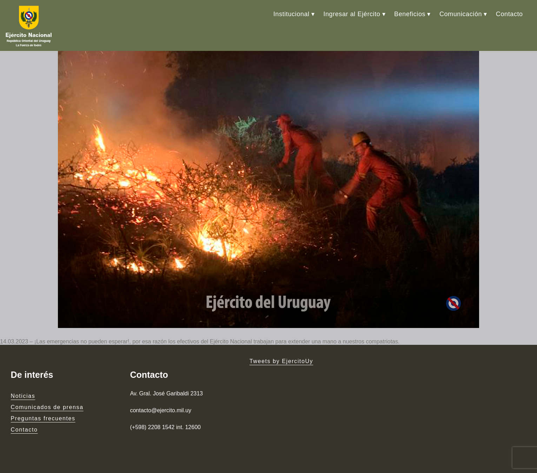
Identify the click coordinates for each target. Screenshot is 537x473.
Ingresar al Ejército (351, 14)
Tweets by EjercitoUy (281, 361)
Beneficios (409, 14)
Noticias (23, 396)
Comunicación (460, 14)
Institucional (291, 14)
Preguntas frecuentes (43, 418)
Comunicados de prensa (47, 407)
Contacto (509, 14)
